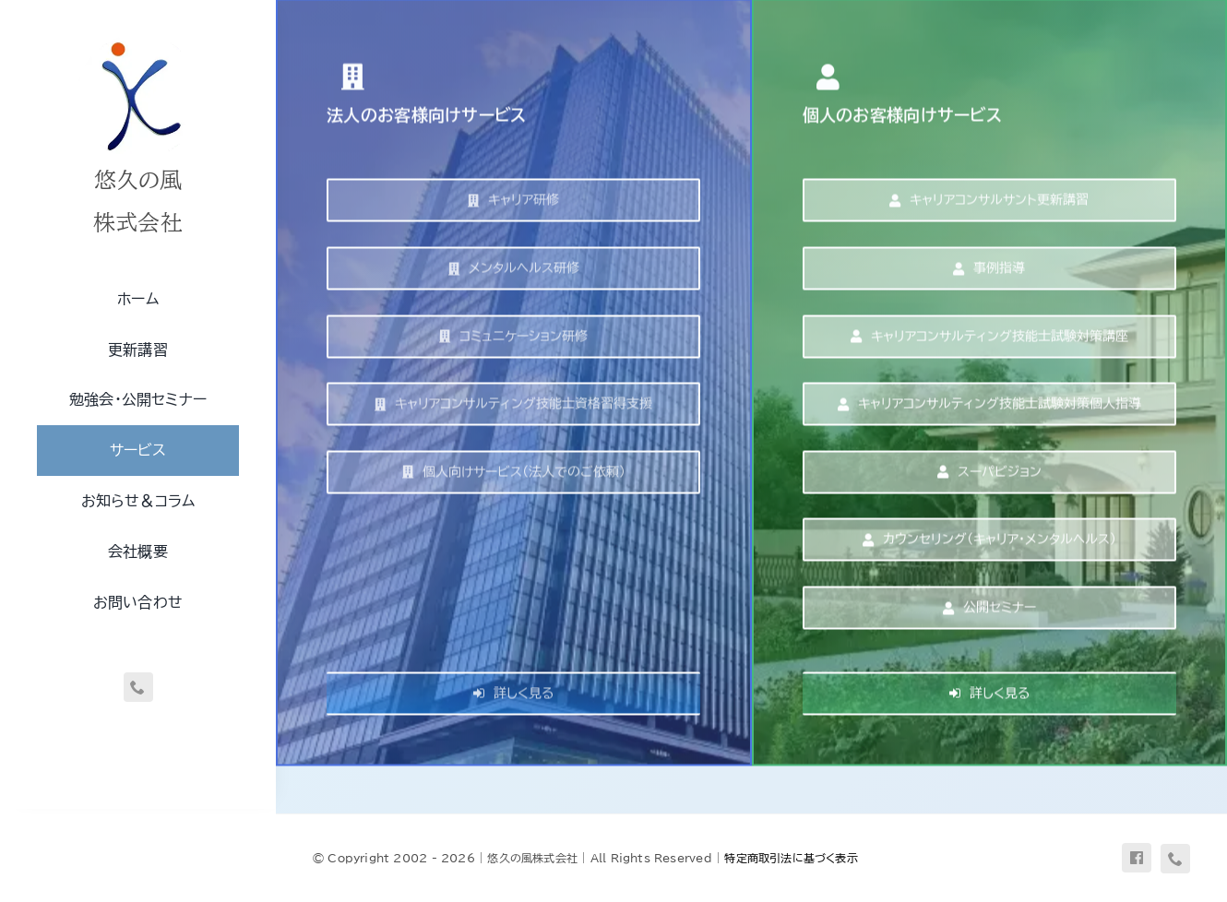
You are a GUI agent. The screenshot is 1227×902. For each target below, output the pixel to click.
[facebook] (1136, 857)
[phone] (138, 687)
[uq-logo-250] (138, 39)
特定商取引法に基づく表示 (791, 857)
